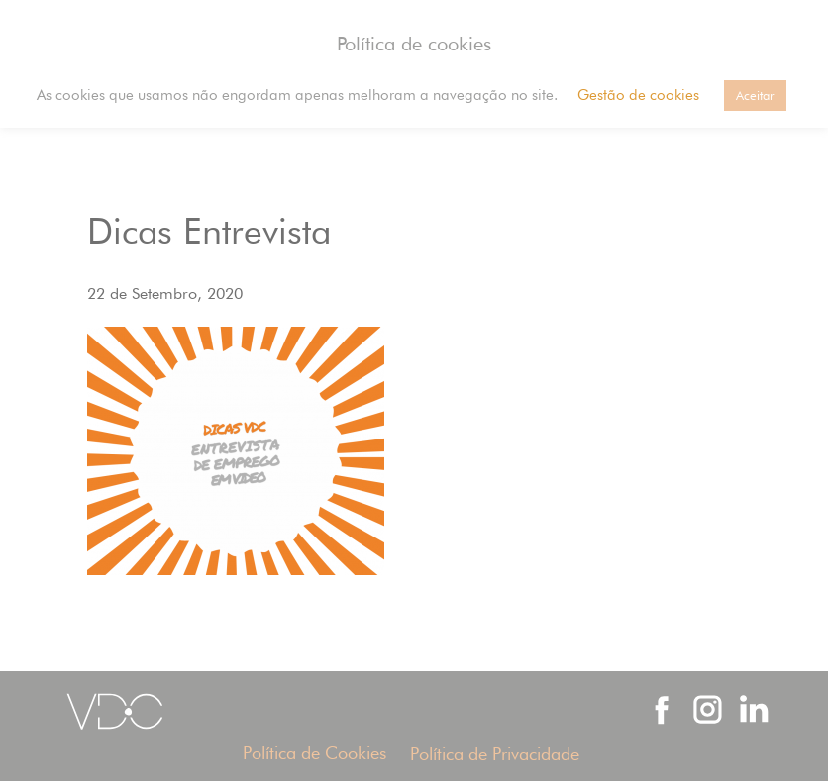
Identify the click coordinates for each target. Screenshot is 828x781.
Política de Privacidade (494, 753)
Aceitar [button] (755, 95)
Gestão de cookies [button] (638, 95)
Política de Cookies (314, 752)
